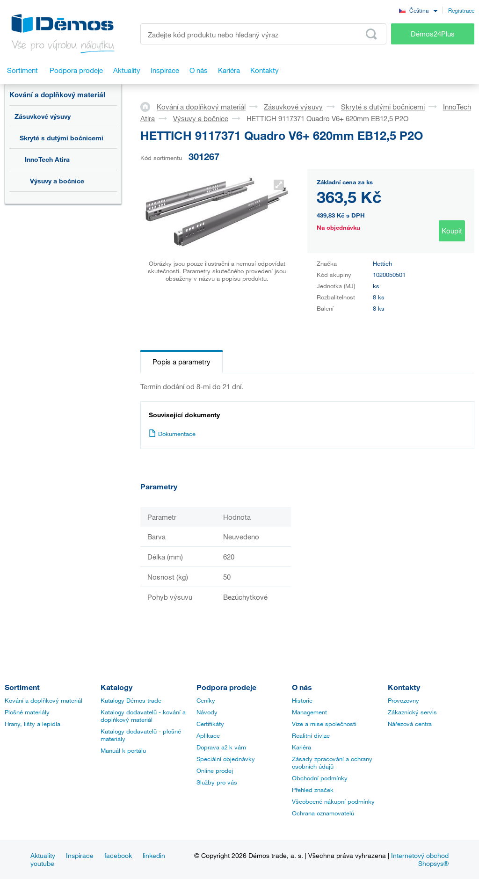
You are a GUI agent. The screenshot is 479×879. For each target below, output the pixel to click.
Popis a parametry (181, 361)
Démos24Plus (433, 33)
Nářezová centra (410, 723)
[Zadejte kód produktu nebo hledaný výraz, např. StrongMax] (263, 34)
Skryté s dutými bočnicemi (61, 138)
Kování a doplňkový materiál (57, 94)
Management (309, 712)
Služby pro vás (216, 782)
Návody (207, 712)
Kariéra (301, 747)
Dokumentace (172, 433)
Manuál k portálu (123, 750)
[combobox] (418, 10)
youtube (42, 863)
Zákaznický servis (412, 712)
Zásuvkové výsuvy (43, 116)
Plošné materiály (27, 712)
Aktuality (42, 855)
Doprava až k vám (221, 747)
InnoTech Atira (47, 159)
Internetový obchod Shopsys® (420, 859)
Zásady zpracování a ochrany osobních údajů (332, 762)
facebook (118, 855)
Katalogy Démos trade (131, 700)
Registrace (461, 10)
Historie (302, 700)
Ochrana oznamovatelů (323, 813)
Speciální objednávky (225, 759)
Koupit (452, 230)
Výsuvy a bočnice (57, 181)
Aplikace (208, 735)
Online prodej (214, 770)
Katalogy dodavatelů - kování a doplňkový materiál (143, 715)
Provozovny (403, 700)
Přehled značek (313, 789)
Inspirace (80, 855)
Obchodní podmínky (320, 778)
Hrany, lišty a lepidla (32, 723)
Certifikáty (210, 723)
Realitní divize (311, 735)
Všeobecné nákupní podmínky (333, 801)
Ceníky (205, 700)
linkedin (154, 855)
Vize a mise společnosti (324, 723)
